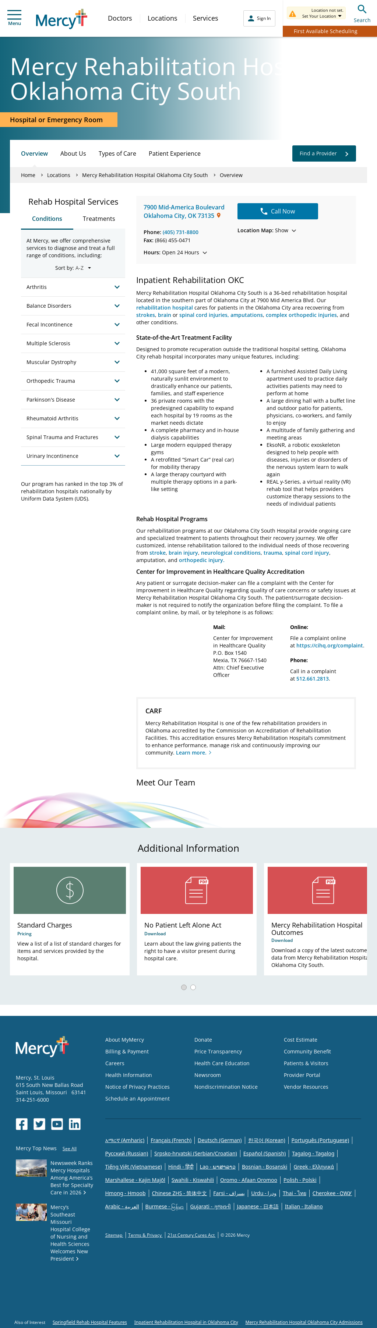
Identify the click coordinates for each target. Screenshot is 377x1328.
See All (70, 1148)
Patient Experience (175, 153)
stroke (157, 552)
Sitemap (114, 1235)
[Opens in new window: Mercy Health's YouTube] (57, 1124)
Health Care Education (222, 1063)
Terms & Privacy (145, 1235)
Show (266, 230)
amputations (246, 314)
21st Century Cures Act (192, 1235)
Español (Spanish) (264, 1153)
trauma (273, 552)
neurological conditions (231, 552)
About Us (73, 153)
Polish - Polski (300, 1179)
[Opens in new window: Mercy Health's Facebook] (22, 1124)
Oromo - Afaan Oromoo (248, 1179)
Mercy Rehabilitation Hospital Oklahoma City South (145, 175)
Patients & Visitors (306, 1063)
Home (28, 175)
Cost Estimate (300, 1039)
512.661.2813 (312, 678)
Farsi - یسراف (229, 1193)
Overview (34, 153)
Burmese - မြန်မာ (164, 1206)
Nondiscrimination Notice (226, 1086)
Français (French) (171, 1140)
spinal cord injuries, (204, 314)
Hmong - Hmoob (125, 1193)
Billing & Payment (127, 1051)
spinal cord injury (307, 552)
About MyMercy (124, 1039)
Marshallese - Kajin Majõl (135, 1179)
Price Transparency (218, 1051)
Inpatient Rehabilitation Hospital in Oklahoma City (186, 1322)
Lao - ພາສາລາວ (218, 1166)
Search (362, 13)
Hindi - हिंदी (181, 1166)
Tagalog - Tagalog (313, 1153)
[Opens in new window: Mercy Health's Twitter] (39, 1124)
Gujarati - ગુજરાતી (210, 1206)
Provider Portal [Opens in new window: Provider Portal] (302, 1074)
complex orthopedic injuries (301, 314)
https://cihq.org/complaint (329, 645)
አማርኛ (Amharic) (125, 1140)
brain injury (183, 552)
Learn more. (191, 752)
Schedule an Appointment (137, 1098)
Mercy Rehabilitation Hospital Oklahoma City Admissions (304, 1322)
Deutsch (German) (220, 1140)
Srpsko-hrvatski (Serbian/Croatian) (195, 1153)
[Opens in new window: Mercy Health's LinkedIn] (75, 1124)
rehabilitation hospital (164, 307)
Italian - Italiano (304, 1206)
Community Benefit (307, 1051)
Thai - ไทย (294, 1193)
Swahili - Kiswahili (193, 1179)
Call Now (278, 211)
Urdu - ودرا (263, 1193)
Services (205, 18)
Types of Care (117, 153)
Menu (14, 18)
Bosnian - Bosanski (264, 1166)
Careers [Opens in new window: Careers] (114, 1063)
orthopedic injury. (202, 560)
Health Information (128, 1074)
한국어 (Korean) (266, 1140)
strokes (145, 314)
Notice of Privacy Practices (137, 1086)
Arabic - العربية (122, 1206)
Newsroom (207, 1074)
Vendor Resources (306, 1086)
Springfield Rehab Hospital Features (90, 1322)
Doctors (120, 18)
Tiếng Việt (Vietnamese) (133, 1166)
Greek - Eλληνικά (313, 1166)
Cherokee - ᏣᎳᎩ (332, 1193)
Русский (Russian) (126, 1153)
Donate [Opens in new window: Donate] (203, 1039)
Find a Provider (324, 153)
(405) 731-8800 (180, 232)
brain (164, 314)
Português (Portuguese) (320, 1140)
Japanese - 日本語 (258, 1206)
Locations (162, 18)
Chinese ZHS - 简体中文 (179, 1193)
